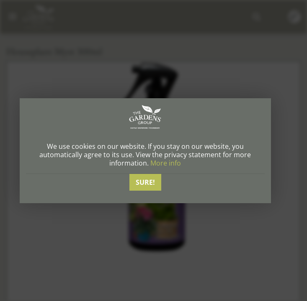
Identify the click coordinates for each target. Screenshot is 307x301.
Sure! (145, 182)
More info (165, 163)
